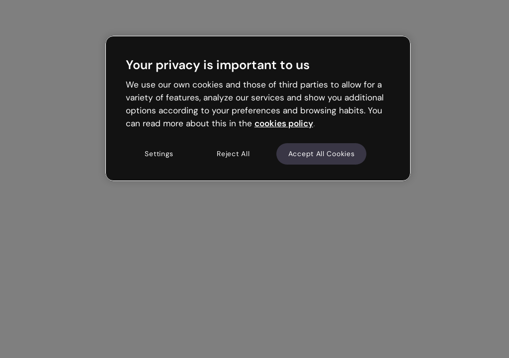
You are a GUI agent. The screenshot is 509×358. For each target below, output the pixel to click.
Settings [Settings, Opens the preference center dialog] (159, 153)
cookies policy (283, 123)
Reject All (233, 153)
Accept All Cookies (321, 153)
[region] (258, 108)
